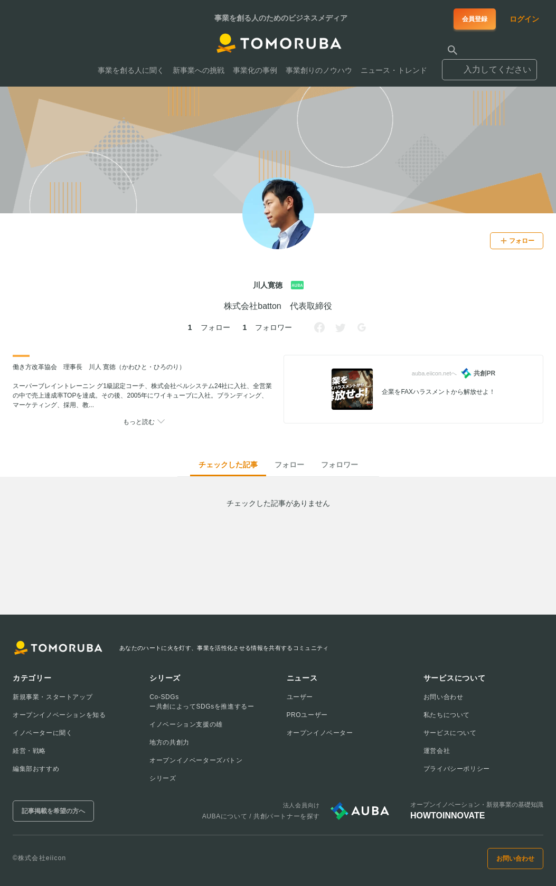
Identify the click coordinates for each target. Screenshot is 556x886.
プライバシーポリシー (456, 768)
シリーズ (162, 778)
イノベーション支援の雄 (186, 724)
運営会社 (436, 751)
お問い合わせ (443, 697)
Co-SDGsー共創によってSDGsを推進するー (201, 701)
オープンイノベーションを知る (59, 715)
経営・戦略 (29, 751)
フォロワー (339, 464)
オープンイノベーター (320, 733)
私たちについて (446, 715)
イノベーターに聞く (42, 733)
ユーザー (300, 697)
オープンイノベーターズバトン (195, 760)
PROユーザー (307, 715)
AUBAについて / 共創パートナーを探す (261, 816)
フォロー (289, 464)
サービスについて (450, 733)
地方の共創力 (169, 742)
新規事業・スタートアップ (52, 697)
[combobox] (489, 65)
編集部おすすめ (36, 768)
